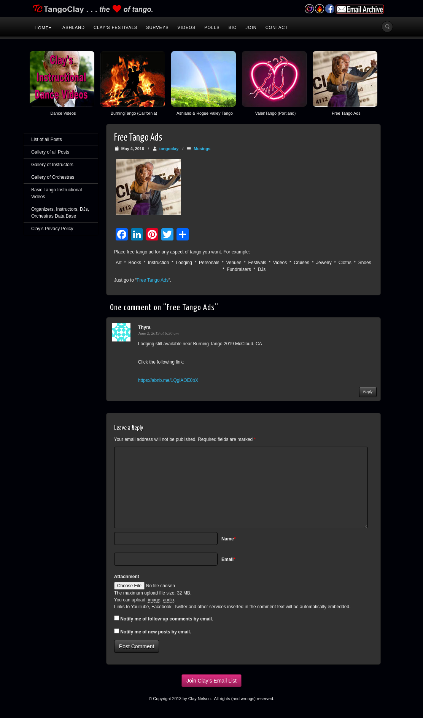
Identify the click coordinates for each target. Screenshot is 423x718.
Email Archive (360, 9)
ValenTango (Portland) (275, 113)
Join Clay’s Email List (211, 681)
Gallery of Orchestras (52, 177)
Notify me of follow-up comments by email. (166, 619)
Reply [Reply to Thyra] (368, 391)
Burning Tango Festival (319, 8)
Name (228, 539)
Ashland (73, 27)
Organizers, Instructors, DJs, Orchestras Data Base (60, 213)
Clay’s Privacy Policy (52, 228)
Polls (211, 27)
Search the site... (387, 26)
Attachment (126, 576)
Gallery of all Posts (50, 152)
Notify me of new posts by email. (155, 632)
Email (228, 559)
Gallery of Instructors (52, 164)
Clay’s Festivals (115, 27)
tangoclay (168, 148)
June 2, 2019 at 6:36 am (158, 333)
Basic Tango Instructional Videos (56, 193)
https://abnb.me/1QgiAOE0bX (168, 380)
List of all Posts (46, 139)
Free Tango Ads (346, 113)
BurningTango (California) (134, 113)
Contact (277, 27)
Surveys (157, 27)
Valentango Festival (309, 8)
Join (251, 27)
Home (43, 28)
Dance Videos (63, 113)
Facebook (329, 8)
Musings (202, 148)
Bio (233, 27)
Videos (187, 27)
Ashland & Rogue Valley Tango (205, 113)
